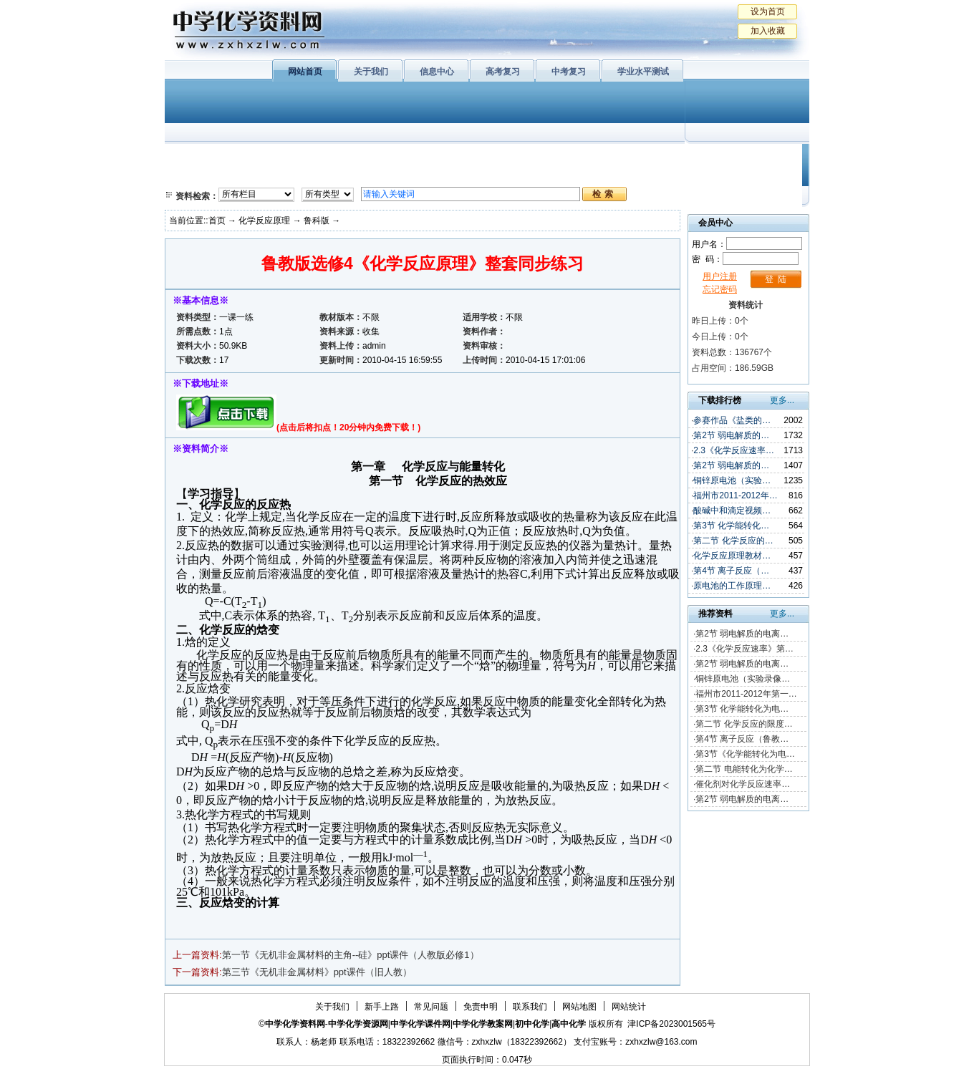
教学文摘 (743, 158)
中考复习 (568, 72)
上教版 (518, 158)
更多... (782, 400)
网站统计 (629, 1007)
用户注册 (720, 276)
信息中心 (437, 72)
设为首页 (768, 11)
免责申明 (480, 1007)
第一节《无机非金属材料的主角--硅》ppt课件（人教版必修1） (350, 954)
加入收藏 (768, 31)
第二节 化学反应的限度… (743, 724)
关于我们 (371, 72)
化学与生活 (262, 158)
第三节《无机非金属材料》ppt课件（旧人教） (317, 972)
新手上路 (382, 1007)
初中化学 (672, 158)
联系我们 (530, 1007)
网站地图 (579, 1007)
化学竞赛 (743, 175)
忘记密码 (720, 289)
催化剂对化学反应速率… (742, 784)
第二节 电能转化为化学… (743, 769)
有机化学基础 (442, 158)
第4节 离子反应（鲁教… (742, 739)
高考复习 (503, 72)
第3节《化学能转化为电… (745, 754)
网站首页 (305, 72)
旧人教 (518, 175)
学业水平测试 (643, 72)
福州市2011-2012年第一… (745, 694)
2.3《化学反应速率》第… (744, 649)
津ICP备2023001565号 (671, 1024)
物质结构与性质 (350, 158)
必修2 (193, 175)
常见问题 (431, 1007)
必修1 (193, 158)
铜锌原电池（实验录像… (742, 679)
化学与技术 (262, 175)
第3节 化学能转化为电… (742, 709)
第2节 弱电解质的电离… (742, 634)
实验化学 (442, 175)
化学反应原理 (350, 175)
